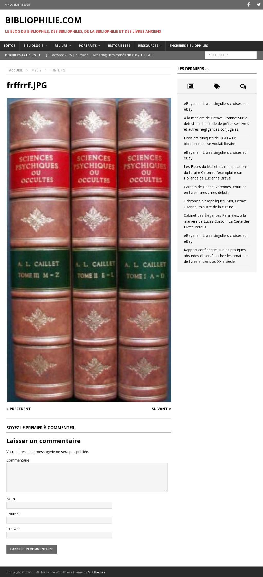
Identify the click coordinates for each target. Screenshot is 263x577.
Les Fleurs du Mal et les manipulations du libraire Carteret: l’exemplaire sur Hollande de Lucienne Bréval (216, 172)
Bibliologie (33, 45)
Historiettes (119, 45)
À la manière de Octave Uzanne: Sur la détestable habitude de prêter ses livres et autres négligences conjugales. (216, 123)
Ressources (148, 45)
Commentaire (17, 459)
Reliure (61, 45)
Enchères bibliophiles (189, 45)
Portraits (88, 45)
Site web (13, 528)
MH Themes (96, 572)
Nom (10, 498)
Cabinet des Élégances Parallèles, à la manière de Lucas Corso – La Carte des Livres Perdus (217, 221)
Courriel (12, 513)
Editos (9, 45)
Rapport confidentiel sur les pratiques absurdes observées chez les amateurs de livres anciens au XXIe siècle (216, 255)
